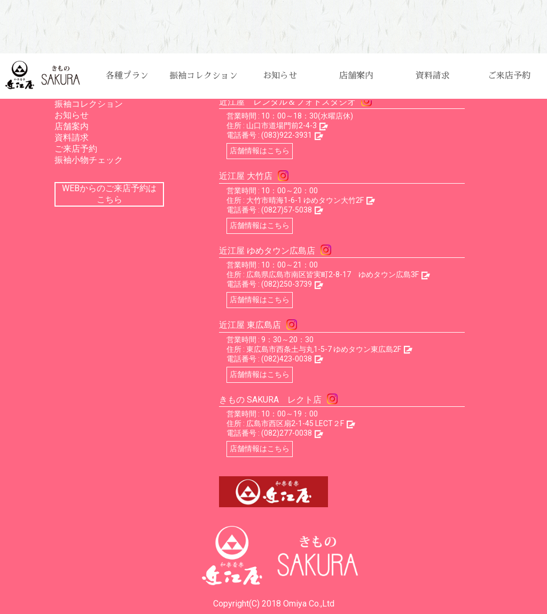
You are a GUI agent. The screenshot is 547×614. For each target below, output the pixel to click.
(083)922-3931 (286, 135)
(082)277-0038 (286, 433)
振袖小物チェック (88, 160)
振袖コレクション (203, 76)
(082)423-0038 (286, 359)
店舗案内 (356, 76)
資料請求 (433, 76)
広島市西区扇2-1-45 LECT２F (295, 423)
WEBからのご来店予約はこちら (109, 193)
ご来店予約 (509, 76)
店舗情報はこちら (260, 150)
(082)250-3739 (286, 284)
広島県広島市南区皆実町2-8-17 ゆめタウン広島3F (332, 274)
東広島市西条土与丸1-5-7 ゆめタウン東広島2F (323, 349)
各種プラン (127, 76)
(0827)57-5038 (286, 210)
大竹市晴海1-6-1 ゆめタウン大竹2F (305, 200)
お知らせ (280, 76)
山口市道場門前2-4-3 (281, 125)
